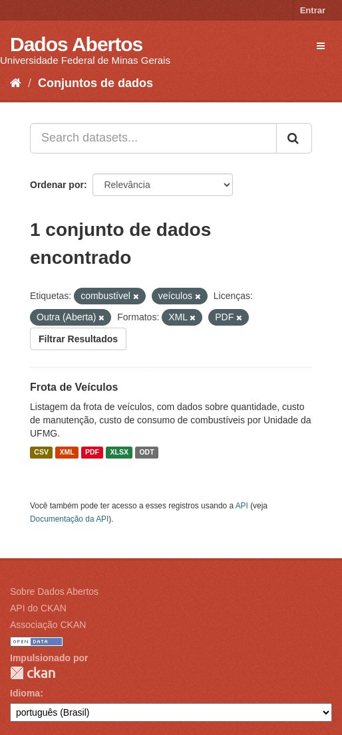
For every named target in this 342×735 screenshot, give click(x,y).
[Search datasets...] (153, 138)
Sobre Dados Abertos (54, 591)
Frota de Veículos (74, 387)
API (242, 505)
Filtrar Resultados (78, 339)
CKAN (32, 673)
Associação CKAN (48, 624)
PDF (92, 453)
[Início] (15, 83)
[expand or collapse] (320, 46)
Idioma (25, 693)
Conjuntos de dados (95, 83)
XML (66, 453)
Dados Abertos (76, 44)
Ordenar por (57, 184)
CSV (41, 453)
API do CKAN (38, 608)
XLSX (119, 453)
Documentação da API (69, 519)
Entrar (312, 10)
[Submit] (294, 138)
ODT (146, 453)
